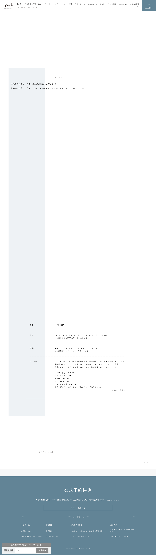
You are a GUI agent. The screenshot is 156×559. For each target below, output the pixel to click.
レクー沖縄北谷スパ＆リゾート (34, 4)
